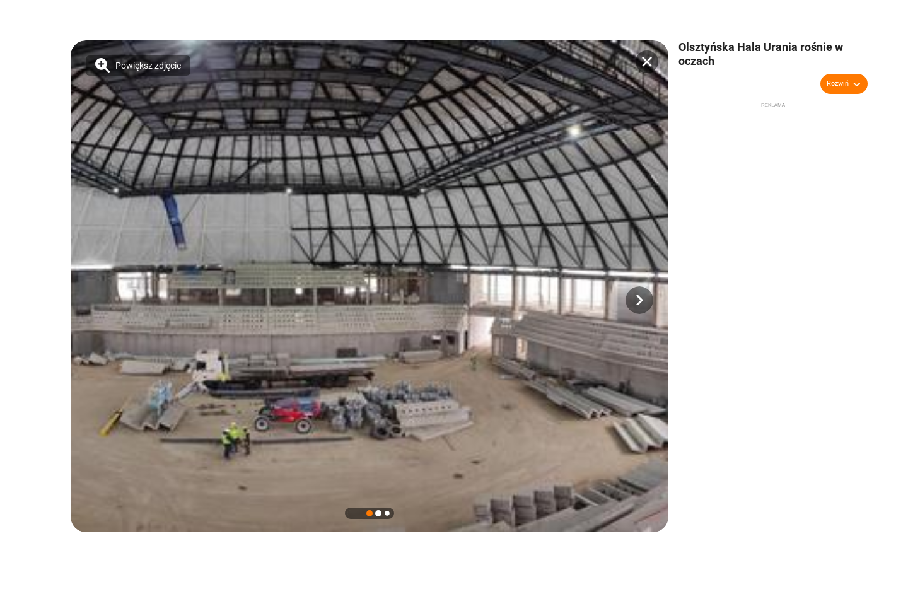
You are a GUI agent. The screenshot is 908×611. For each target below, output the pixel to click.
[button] (639, 300)
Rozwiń (838, 83)
